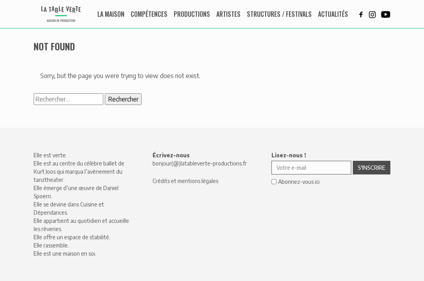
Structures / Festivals (279, 14)
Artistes (228, 14)
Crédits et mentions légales (185, 181)
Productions (192, 14)
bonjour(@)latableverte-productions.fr (200, 163)
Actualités (333, 14)
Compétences (149, 14)
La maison (110, 14)
